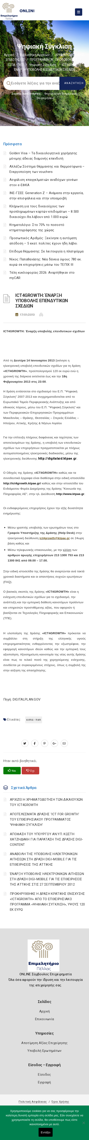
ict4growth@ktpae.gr (54, 538)
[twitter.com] (25, 743)
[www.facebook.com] (35, 743)
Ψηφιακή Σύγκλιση (42, 65)
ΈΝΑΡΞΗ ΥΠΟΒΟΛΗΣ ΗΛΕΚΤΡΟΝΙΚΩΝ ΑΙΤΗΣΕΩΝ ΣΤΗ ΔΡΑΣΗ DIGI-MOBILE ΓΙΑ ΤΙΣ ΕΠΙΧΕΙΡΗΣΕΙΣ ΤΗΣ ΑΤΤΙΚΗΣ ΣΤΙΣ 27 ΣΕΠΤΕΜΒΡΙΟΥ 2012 (47, 879)
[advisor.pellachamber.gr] (64, 743)
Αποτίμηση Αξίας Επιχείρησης (44, 1043)
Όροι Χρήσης (60, 1101)
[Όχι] (83, 1125)
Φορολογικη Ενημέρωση (60, 93)
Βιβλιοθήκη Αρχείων (35, 55)
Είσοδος (44, 1075)
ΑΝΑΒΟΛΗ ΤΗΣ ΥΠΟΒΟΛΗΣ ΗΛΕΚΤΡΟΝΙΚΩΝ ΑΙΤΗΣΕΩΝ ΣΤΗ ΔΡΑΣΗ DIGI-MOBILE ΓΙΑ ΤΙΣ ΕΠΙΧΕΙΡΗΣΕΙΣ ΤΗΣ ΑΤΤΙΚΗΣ (43, 859)
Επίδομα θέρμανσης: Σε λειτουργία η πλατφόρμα (46, 251)
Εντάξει (45, 1132)
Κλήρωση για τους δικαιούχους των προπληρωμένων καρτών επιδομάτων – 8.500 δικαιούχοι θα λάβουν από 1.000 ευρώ (44, 211)
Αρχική (9, 55)
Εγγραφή (44, 1082)
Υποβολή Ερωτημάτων (44, 1051)
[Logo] (45, 957)
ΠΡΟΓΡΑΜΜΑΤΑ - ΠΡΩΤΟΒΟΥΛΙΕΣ (54, 59)
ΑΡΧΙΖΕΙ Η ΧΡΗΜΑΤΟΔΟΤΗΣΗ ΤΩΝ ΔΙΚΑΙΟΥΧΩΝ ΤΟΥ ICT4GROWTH (46, 802)
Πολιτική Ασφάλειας (33, 1101)
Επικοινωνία (44, 1019)
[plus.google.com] (54, 743)
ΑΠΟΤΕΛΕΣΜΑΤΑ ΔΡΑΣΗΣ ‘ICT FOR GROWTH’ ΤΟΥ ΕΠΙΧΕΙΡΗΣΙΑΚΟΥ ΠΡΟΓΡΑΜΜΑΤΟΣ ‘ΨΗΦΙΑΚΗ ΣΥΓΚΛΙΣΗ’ (44, 819)
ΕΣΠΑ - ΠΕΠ (15, 65)
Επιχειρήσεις (46, 98)
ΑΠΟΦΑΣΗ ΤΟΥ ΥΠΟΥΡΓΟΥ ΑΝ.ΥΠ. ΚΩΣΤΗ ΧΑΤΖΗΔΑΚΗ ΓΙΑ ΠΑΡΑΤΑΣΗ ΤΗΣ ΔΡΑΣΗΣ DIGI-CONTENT (46, 839)
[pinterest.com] (45, 743)
